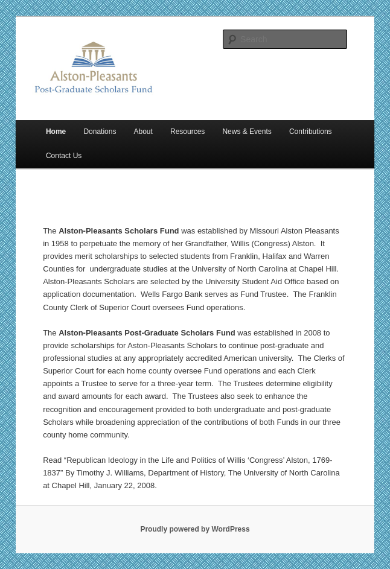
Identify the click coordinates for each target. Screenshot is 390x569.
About (143, 131)
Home (56, 131)
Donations (99, 131)
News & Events (246, 131)
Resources (187, 131)
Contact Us (64, 155)
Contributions (310, 131)
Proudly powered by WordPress (194, 529)
